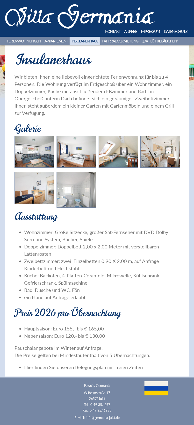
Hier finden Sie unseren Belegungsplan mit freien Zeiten (83, 367)
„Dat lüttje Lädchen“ (160, 41)
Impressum (150, 31)
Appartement (56, 41)
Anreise (130, 31)
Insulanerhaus (85, 41)
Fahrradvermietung (120, 41)
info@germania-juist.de (103, 418)
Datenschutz (175, 31)
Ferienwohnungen (24, 41)
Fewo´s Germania (97, 386)
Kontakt (112, 31)
